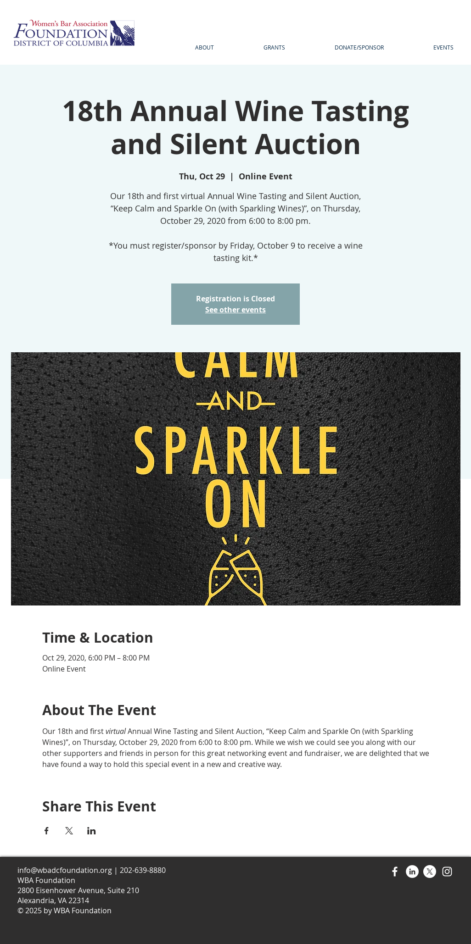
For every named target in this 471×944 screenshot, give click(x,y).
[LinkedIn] (412, 871)
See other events (235, 310)
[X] (429, 871)
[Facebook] (394, 871)
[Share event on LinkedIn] (91, 830)
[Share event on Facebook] (46, 830)
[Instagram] (447, 871)
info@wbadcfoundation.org (64, 870)
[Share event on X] (69, 830)
